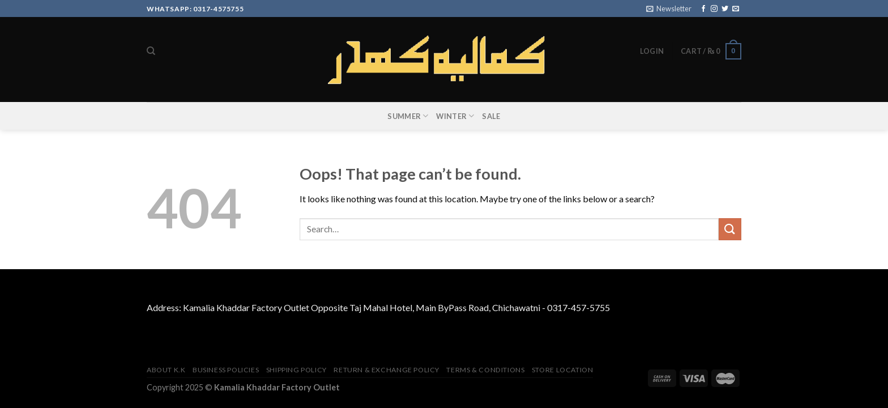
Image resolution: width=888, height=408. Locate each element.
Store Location (563, 370)
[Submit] (730, 229)
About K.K (166, 370)
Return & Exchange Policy (386, 370)
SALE (491, 116)
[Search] (151, 51)
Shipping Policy (296, 370)
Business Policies (226, 370)
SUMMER (407, 115)
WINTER (455, 115)
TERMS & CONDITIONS (485, 370)
